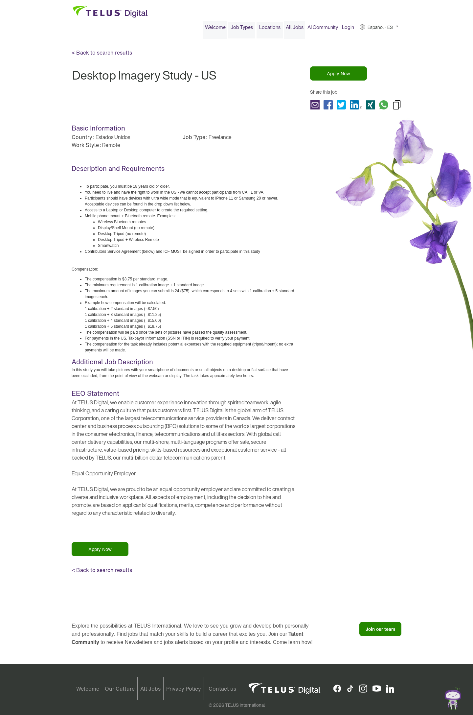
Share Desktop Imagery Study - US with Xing (370, 106)
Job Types (242, 29)
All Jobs (295, 29)
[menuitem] (215, 29)
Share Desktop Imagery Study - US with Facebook (328, 106)
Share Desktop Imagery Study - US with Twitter (341, 106)
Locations (270, 29)
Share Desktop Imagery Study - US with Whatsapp (383, 106)
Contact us (222, 689)
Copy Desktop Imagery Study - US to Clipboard (396, 106)
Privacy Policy (183, 689)
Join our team (380, 631)
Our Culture (120, 689)
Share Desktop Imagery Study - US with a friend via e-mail (315, 106)
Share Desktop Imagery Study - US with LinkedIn (356, 106)
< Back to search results (102, 55)
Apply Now (338, 75)
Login (348, 29)
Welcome (215, 29)
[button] (378, 29)
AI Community (322, 29)
